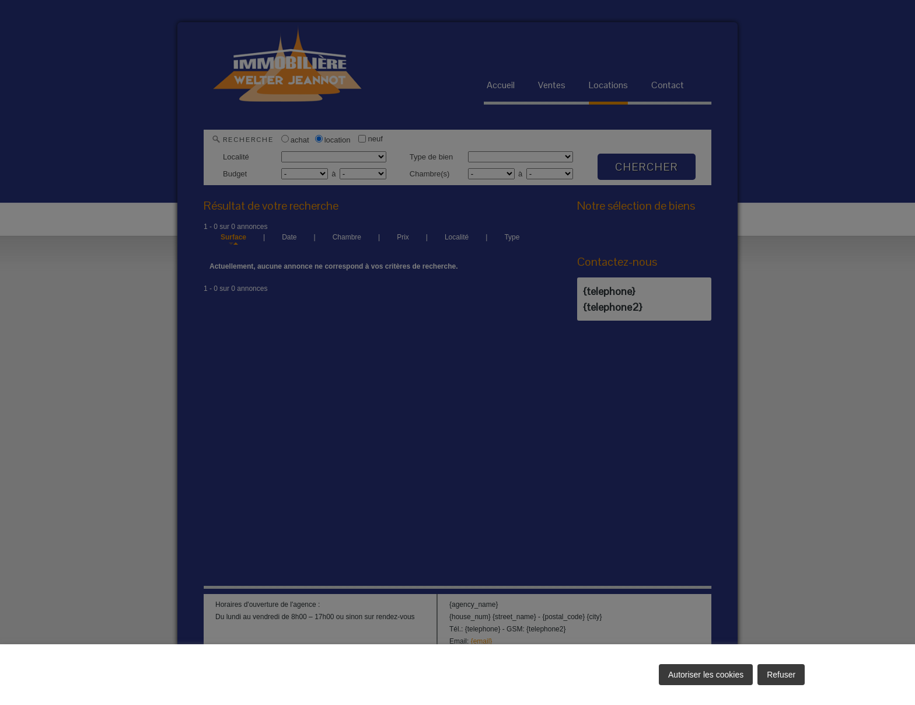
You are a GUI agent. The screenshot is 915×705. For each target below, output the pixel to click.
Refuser (781, 674)
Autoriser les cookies (705, 674)
